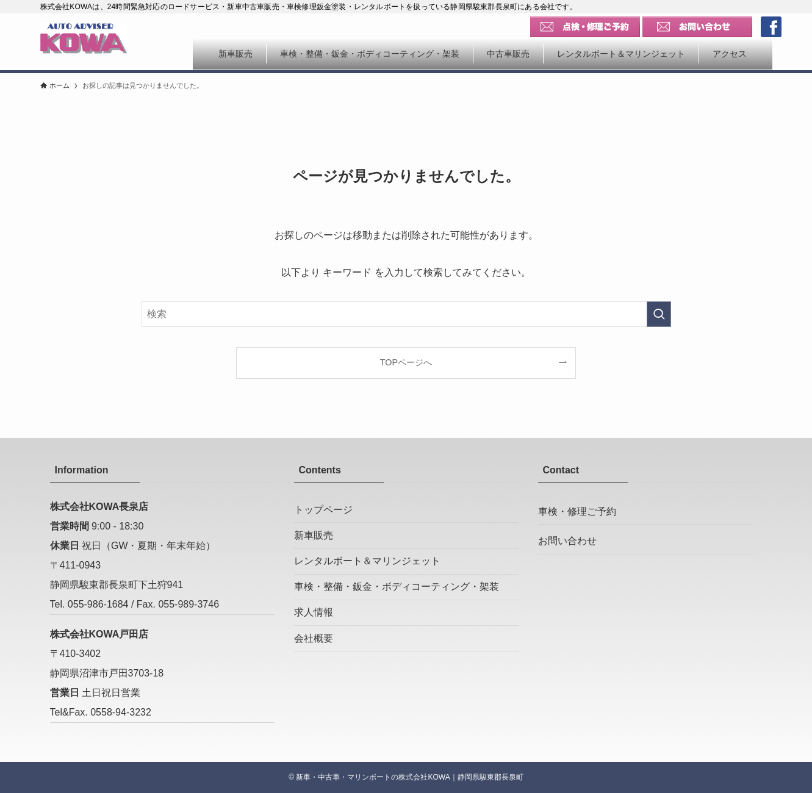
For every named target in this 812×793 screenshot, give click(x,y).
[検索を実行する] (659, 314)
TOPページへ (406, 362)
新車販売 (313, 539)
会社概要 (313, 655)
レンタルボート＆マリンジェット (367, 569)
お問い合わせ (567, 545)
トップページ (323, 511)
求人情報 (313, 627)
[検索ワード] (406, 314)
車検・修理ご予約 (577, 513)
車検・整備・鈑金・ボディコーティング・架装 (396, 597)
